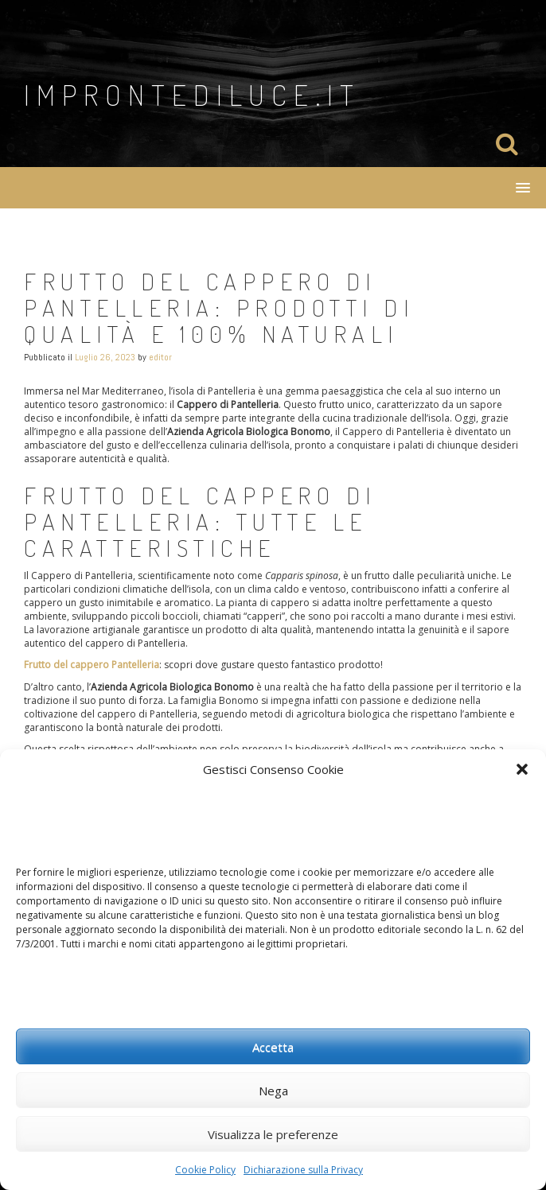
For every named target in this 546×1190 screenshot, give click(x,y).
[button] (522, 769)
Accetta (273, 1047)
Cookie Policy (205, 1169)
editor (160, 357)
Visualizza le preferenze (273, 1134)
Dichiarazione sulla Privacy (303, 1169)
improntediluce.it (192, 94)
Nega (273, 1091)
